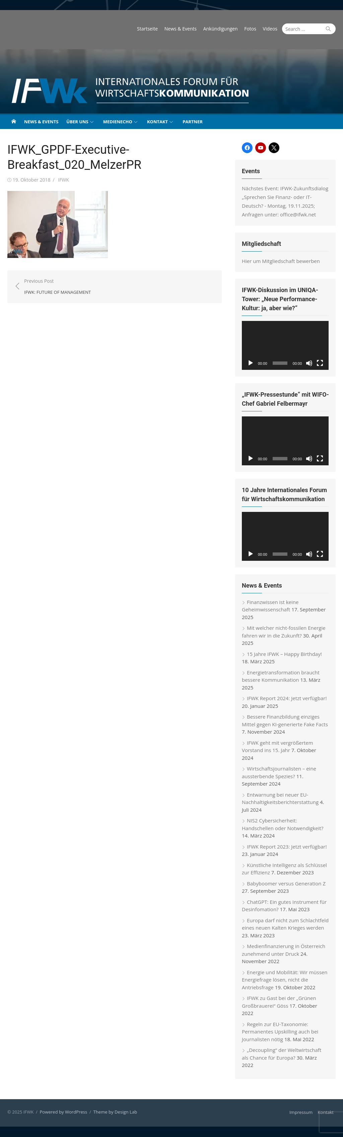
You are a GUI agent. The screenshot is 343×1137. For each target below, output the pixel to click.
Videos (270, 28)
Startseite (147, 28)
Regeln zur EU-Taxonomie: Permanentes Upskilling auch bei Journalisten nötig (280, 1032)
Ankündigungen (220, 28)
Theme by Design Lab (115, 1112)
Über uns (77, 122)
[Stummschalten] (309, 363)
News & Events (180, 28)
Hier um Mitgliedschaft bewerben (281, 261)
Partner (193, 122)
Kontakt (157, 122)
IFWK (63, 180)
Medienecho (117, 122)
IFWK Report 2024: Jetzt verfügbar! (287, 698)
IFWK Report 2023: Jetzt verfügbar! (287, 847)
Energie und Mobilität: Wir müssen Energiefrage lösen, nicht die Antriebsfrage (284, 980)
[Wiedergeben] (250, 363)
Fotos (250, 28)
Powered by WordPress (63, 1112)
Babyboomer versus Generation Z (286, 883)
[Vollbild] (320, 363)
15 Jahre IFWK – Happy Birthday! (284, 654)
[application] (285, 345)
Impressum (301, 1113)
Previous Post (57, 287)
